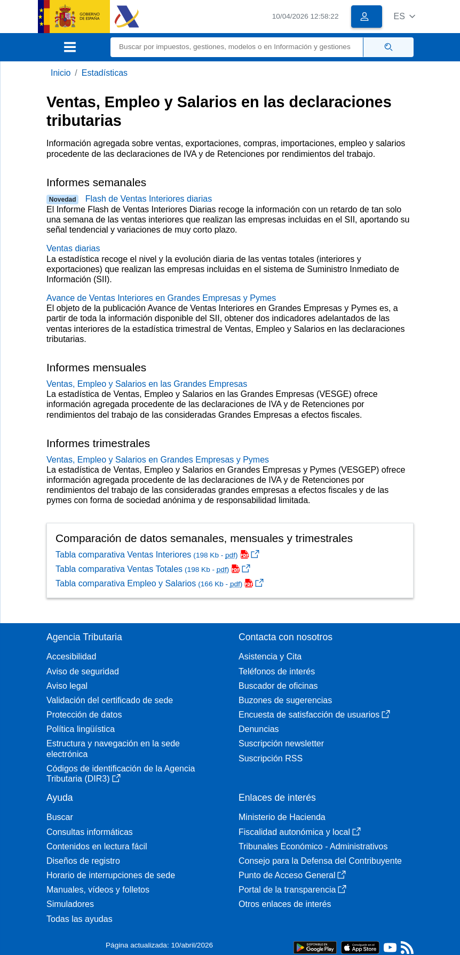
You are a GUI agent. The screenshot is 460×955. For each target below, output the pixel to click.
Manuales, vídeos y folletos (97, 889)
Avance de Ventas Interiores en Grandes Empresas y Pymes (161, 298)
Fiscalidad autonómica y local (300, 832)
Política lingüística (80, 729)
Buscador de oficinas (278, 685)
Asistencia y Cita (270, 656)
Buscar (59, 817)
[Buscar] (236, 47)
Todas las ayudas (79, 919)
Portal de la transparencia (292, 889)
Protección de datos (84, 714)
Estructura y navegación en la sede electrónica (113, 748)
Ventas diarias (73, 248)
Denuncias (259, 729)
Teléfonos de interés (277, 671)
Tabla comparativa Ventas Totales (152, 569)
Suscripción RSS (271, 758)
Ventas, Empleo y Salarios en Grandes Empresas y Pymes (157, 459)
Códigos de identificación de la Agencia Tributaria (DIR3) (120, 773)
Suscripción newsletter (281, 743)
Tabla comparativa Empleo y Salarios (159, 583)
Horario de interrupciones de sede (110, 875)
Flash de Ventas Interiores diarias (148, 198)
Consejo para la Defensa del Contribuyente (320, 860)
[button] (404, 16)
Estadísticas (105, 72)
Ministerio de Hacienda (282, 817)
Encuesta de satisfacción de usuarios (314, 714)
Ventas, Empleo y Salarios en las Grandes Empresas (146, 383)
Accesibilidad (71, 656)
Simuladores (70, 904)
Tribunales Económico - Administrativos (313, 846)
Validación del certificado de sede (109, 700)
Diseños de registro (83, 860)
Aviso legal (67, 685)
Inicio (60, 72)
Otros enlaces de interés (285, 904)
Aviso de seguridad (82, 671)
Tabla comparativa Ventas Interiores (157, 554)
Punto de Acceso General (292, 875)
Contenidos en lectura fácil (96, 846)
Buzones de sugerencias (285, 700)
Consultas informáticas (89, 832)
